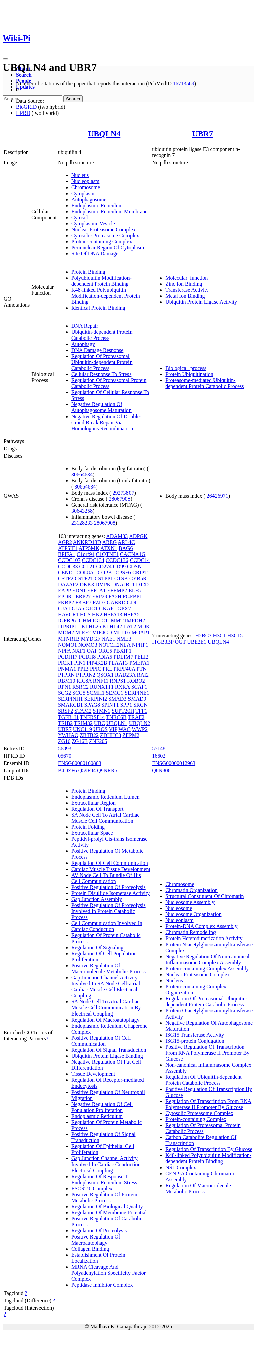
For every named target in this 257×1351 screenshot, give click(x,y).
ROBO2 (136, 681)
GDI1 (133, 602)
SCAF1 (139, 687)
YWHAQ (68, 735)
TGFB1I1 (68, 717)
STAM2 (82, 711)
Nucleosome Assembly (190, 902)
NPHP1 (140, 645)
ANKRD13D (87, 542)
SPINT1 (110, 705)
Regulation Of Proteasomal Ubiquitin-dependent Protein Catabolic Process (102, 362)
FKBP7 (83, 602)
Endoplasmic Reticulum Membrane (109, 211)
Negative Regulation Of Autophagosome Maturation (101, 407)
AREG (109, 542)
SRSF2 (65, 711)
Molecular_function (186, 278)
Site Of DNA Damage (94, 253)
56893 (64, 748)
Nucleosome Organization (193, 914)
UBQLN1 (116, 723)
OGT (180, 642)
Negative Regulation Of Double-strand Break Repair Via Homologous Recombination (106, 422)
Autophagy (83, 344)
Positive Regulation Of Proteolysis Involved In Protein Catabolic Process (108, 911)
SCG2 (64, 693)
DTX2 (143, 584)
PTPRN (66, 675)
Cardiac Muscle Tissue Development (110, 869)
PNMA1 (67, 669)
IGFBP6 (67, 620)
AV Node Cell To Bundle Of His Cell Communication (106, 878)
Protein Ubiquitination (189, 374)
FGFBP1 (132, 596)
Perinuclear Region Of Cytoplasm (107, 247)
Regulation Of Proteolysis (99, 1230)
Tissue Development (93, 1074)
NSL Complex (180, 1167)
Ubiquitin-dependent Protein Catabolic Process (102, 335)
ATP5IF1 (68, 548)
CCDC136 (117, 560)
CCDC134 (93, 560)
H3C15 (235, 636)
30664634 (82, 474)
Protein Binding (88, 272)
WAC (124, 729)
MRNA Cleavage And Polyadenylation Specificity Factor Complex (108, 1273)
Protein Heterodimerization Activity (203, 938)
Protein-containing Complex (101, 241)
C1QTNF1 (107, 554)
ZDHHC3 (110, 735)
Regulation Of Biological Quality (107, 1206)
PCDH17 (68, 657)
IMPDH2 (135, 620)
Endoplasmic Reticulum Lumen (105, 797)
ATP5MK (89, 548)
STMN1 (101, 711)
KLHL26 (91, 626)
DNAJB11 (123, 584)
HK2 (97, 614)
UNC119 (82, 729)
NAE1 (108, 639)
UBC (99, 723)
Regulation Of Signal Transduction (108, 1050)
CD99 (119, 566)
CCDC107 (69, 560)
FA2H (114, 596)
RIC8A (83, 681)
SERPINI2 (95, 699)
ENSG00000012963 (173, 763)
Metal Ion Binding (185, 296)
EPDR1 (66, 596)
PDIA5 (104, 657)
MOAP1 (141, 632)
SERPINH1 (70, 699)
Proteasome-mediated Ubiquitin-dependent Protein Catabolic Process (204, 383)
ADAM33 (117, 536)
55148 (158, 748)
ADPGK (138, 536)
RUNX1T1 (102, 687)
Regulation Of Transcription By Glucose (208, 1149)
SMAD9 (137, 699)
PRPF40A (124, 669)
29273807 (123, 493)
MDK (143, 626)
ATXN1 (108, 548)
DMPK (103, 584)
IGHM (84, 620)
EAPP (64, 590)
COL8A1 (86, 572)
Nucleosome (178, 908)
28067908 (120, 499)
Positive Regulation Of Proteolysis (108, 887)
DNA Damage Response (97, 350)
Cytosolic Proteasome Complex (105, 235)
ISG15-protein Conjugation (194, 1041)
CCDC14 (140, 560)
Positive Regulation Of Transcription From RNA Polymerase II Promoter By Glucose (207, 1053)
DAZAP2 (68, 584)
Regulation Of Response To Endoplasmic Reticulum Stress (104, 1179)
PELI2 (141, 657)
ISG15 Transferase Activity (194, 1035)
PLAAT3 (118, 663)
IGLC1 (100, 620)
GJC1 (92, 608)
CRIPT (139, 572)
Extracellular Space (92, 833)
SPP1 (126, 705)
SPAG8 (92, 705)
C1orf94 (85, 554)
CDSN (134, 566)
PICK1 (65, 663)
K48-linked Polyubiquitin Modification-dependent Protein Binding (105, 296)
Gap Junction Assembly (96, 899)
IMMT (116, 620)
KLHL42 (112, 626)
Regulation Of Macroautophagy (105, 1020)
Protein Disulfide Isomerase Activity (110, 893)
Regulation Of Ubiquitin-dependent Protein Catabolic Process (203, 1080)
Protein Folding (88, 827)
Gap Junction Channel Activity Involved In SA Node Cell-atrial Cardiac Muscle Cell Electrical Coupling (105, 986)
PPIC (95, 669)
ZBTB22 (89, 735)
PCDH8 (87, 657)
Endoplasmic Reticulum (97, 205)
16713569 (183, 83)
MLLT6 (121, 632)
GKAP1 (107, 608)
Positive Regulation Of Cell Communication (101, 1041)
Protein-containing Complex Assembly (207, 968)
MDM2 (66, 632)
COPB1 (106, 572)
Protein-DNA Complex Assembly (201, 926)
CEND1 (66, 572)
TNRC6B (116, 717)
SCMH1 (95, 693)
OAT (92, 651)
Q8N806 (161, 770)
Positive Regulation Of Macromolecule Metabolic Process (108, 968)
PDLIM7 (123, 657)
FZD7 (99, 602)
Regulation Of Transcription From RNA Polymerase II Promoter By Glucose (208, 1104)
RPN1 (64, 687)
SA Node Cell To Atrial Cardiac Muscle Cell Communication (105, 818)
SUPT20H (123, 711)
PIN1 (79, 663)
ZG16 (64, 741)
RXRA (122, 687)
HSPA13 (113, 614)
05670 (64, 756)
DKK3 (87, 584)
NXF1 (78, 651)
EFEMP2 (117, 590)
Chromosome (85, 187)
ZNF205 (98, 741)
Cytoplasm (82, 193)
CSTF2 (65, 578)
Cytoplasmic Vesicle (93, 223)
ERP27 (83, 596)
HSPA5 (131, 614)
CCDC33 (68, 566)
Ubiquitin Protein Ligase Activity (201, 302)
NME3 (123, 639)
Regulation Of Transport (97, 809)
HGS (85, 614)
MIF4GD (102, 632)
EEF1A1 (96, 590)
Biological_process (185, 368)
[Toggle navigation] (5, 59)
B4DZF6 (67, 770)
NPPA (64, 651)
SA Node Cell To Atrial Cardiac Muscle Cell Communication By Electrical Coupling (106, 1008)
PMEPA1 (139, 663)
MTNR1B (69, 639)
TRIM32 (83, 723)
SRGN (140, 705)
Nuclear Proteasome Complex (103, 229)
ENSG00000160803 (79, 763)
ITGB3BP (162, 642)
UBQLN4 (104, 133)
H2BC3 (203, 636)
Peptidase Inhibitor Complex (102, 1285)
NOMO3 (87, 645)
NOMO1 (67, 645)
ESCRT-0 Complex (91, 1188)
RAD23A (125, 675)
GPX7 (124, 608)
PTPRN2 (85, 675)
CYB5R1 (139, 578)
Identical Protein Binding (98, 308)
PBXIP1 (122, 651)
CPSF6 (123, 572)
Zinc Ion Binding (183, 284)
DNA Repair (84, 326)
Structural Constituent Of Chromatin (204, 896)
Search (24, 75)
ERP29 (99, 596)
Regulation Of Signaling (97, 947)
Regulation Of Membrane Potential (109, 1212)
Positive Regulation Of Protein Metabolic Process (104, 1197)
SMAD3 (117, 699)
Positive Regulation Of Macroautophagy (95, 1240)
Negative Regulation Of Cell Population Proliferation (102, 1107)
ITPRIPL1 (69, 626)
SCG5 (78, 693)
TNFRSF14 (92, 717)
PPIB (83, 669)
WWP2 (140, 729)
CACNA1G (133, 554)
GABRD (116, 602)
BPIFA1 (66, 554)
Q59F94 (87, 770)
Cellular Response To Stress (101, 374)
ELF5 (134, 590)
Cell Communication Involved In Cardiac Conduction (106, 926)
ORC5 (105, 651)
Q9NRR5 (107, 770)
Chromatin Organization (191, 890)
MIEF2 (83, 632)
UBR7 (202, 133)
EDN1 (79, 590)
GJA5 (78, 608)
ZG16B (80, 741)
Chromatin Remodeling (190, 932)
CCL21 (87, 566)
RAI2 (143, 675)
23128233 (82, 523)
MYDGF (90, 639)
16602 (158, 756)
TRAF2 (136, 717)
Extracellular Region (93, 803)
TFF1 (141, 711)
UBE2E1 (196, 642)
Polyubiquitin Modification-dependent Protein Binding (101, 281)
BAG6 (126, 548)
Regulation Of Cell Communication (109, 863)
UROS (100, 729)
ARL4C (126, 542)
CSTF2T (84, 578)
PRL (107, 669)
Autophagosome (88, 199)
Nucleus (80, 175)
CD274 (104, 566)
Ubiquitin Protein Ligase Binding (107, 1056)
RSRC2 (80, 687)
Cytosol (79, 217)
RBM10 (66, 681)
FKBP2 (66, 602)
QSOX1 (105, 675)
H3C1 (219, 636)
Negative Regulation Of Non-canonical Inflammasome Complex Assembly (207, 959)
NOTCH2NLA (115, 645)
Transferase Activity (187, 290)
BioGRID (26, 107)
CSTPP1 (104, 578)
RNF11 (101, 681)
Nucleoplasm (85, 181)
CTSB (121, 578)
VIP (113, 729)
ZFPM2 (130, 735)
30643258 (82, 511)
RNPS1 (118, 681)
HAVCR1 (68, 614)
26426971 (217, 496)
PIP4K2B (97, 663)
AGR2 (65, 542)
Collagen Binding (90, 1249)
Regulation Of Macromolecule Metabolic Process (198, 1188)
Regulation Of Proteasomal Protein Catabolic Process (108, 383)
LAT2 (129, 626)
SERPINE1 (137, 693)
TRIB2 (65, 723)
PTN (142, 669)
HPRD (23, 113)
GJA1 (64, 608)
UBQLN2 (139, 723)
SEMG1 (114, 693)
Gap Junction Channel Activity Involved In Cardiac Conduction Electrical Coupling (106, 1164)
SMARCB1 (70, 705)
